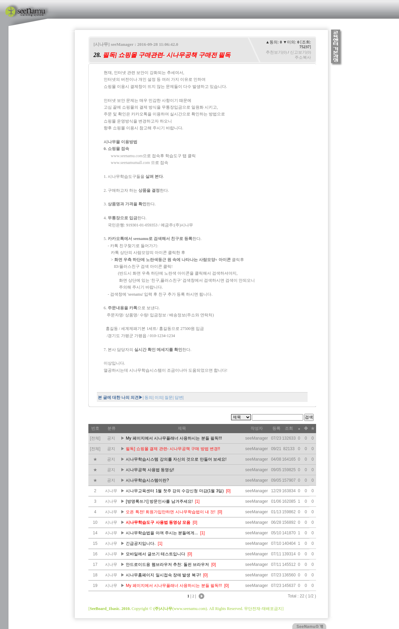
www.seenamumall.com (130, 162)
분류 (111, 428)
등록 (276, 428)
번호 (95, 428)
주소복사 (303, 57)
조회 (289, 428)
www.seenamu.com (127, 155)
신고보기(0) (300, 52)
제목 (182, 428)
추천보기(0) (276, 52)
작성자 (256, 428)
